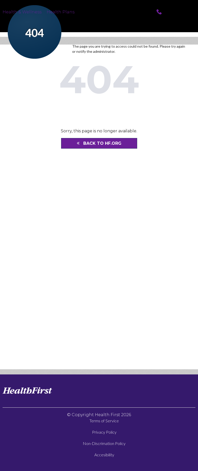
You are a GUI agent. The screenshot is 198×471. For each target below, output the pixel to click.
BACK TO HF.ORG (99, 143)
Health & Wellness (22, 11)
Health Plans (61, 11)
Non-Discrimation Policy (104, 443)
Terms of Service (104, 420)
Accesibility (104, 454)
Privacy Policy (104, 432)
